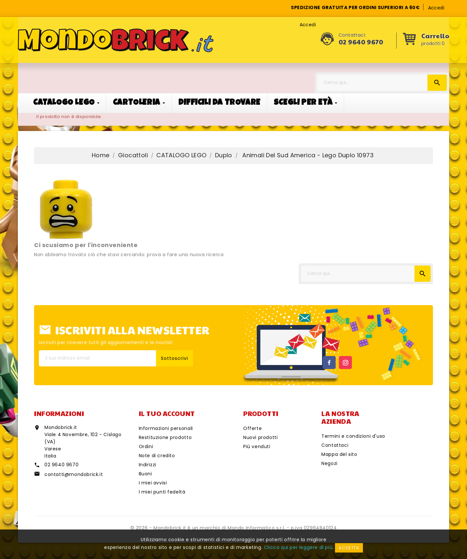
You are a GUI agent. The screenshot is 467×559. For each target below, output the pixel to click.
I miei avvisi (153, 483)
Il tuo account (167, 413)
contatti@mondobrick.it (73, 474)
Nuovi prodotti (260, 437)
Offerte (252, 428)
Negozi (329, 463)
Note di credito (157, 455)
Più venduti (256, 446)
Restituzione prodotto (165, 437)
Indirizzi (147, 464)
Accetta (349, 548)
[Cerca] (382, 83)
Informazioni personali (166, 428)
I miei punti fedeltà (162, 492)
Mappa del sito (339, 454)
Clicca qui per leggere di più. (299, 547)
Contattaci (334, 445)
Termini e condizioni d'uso (353, 436)
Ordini (146, 446)
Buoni (145, 473)
